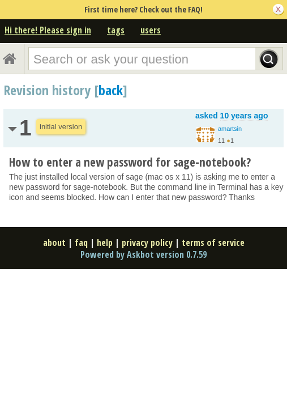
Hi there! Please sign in (48, 30)
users (150, 30)
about (54, 242)
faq (81, 242)
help (105, 242)
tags (116, 30)
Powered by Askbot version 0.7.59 (143, 254)
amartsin (230, 128)
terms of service (213, 242)
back (110, 89)
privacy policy (147, 242)
